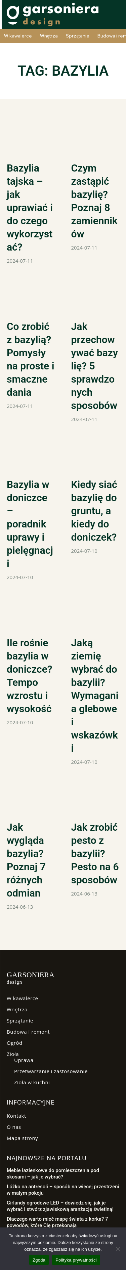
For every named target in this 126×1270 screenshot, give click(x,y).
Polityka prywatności (76, 1260)
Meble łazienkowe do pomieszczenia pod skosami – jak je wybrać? (53, 1173)
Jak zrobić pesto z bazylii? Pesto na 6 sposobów (95, 853)
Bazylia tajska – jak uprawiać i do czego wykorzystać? (30, 207)
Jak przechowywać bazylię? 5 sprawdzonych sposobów (94, 365)
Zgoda (39, 1260)
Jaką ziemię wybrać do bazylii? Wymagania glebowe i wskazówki (95, 695)
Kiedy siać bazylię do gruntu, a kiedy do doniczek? (94, 510)
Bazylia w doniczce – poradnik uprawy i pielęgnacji (30, 523)
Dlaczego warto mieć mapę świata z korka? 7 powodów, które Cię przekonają (57, 1222)
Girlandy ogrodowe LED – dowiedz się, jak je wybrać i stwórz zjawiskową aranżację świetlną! (60, 1206)
